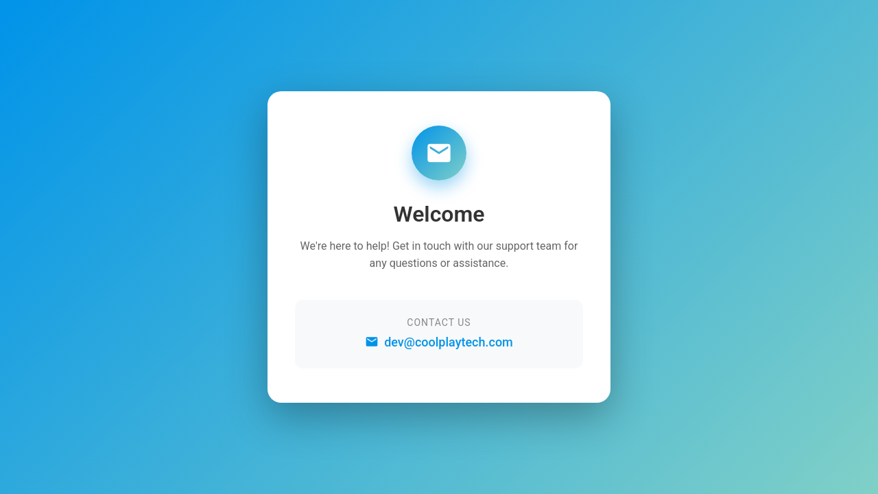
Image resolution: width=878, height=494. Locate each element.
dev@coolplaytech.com (439, 342)
